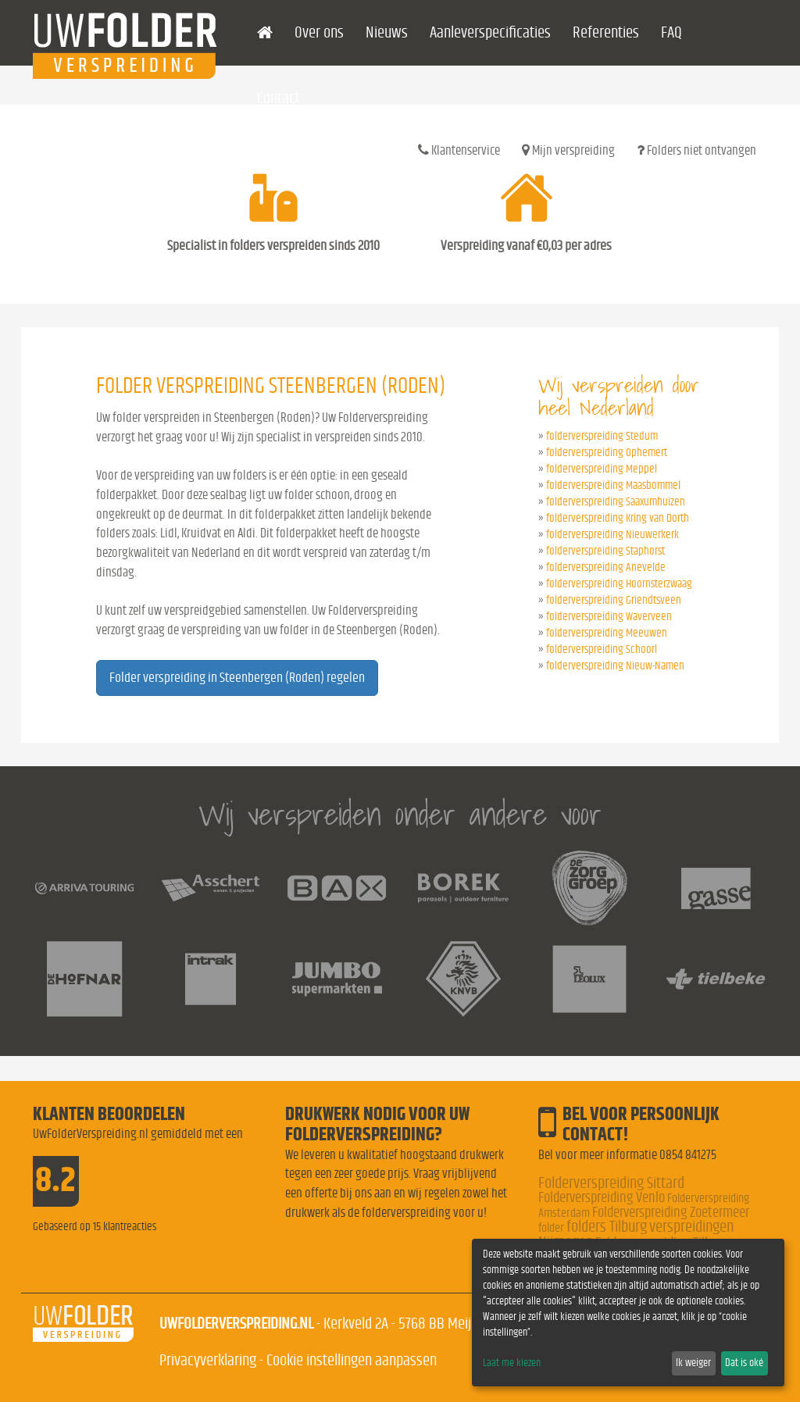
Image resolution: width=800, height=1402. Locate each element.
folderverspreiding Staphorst (605, 551)
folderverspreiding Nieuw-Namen (615, 666)
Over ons (319, 32)
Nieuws (387, 32)
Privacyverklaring (207, 1360)
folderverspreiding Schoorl (601, 649)
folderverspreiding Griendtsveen (613, 600)
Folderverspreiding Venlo (601, 1197)
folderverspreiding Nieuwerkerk (612, 534)
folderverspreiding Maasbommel (613, 485)
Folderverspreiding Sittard (611, 1183)
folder (551, 1228)
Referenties (606, 32)
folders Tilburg (606, 1226)
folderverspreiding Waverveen (609, 617)
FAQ (671, 32)
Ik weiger (693, 1362)
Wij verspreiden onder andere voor (400, 814)
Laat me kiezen (512, 1362)
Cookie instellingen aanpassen (351, 1360)
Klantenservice (459, 150)
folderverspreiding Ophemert (606, 452)
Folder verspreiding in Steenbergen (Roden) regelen (237, 678)
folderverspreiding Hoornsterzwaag (619, 584)
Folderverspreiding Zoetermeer (670, 1212)
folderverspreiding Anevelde (606, 567)
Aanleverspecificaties (490, 32)
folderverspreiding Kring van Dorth (617, 518)
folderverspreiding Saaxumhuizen (615, 502)
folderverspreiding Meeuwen (606, 633)
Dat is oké (744, 1362)
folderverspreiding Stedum (602, 436)
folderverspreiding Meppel (601, 469)
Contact (278, 98)
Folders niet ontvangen (696, 150)
